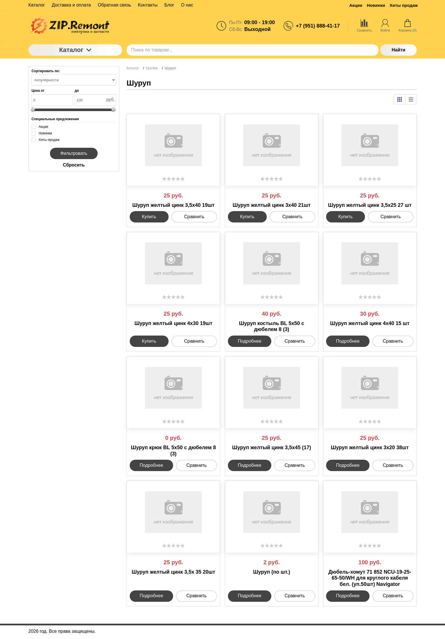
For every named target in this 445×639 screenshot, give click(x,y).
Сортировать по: (46, 71)
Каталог (75, 49)
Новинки (376, 5)
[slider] (173, 178)
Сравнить (194, 216)
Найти (398, 49)
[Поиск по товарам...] (253, 50)
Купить (149, 216)
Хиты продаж (404, 5)
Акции (355, 5)
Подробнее (249, 341)
